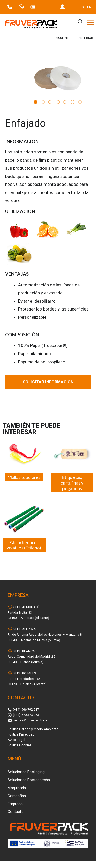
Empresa (15, 803)
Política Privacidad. (21, 734)
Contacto (16, 811)
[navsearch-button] (78, 22)
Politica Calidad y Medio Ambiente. (33, 729)
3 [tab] (50, 102)
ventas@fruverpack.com (29, 720)
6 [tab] (72, 102)
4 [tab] (58, 102)
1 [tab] (35, 102)
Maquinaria (17, 788)
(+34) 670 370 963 (23, 715)
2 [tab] (43, 102)
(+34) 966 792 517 (23, 709)
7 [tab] (80, 102)
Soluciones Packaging (26, 772)
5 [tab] (65, 102)
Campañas (17, 796)
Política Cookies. (20, 745)
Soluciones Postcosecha (29, 780)
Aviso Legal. (17, 740)
